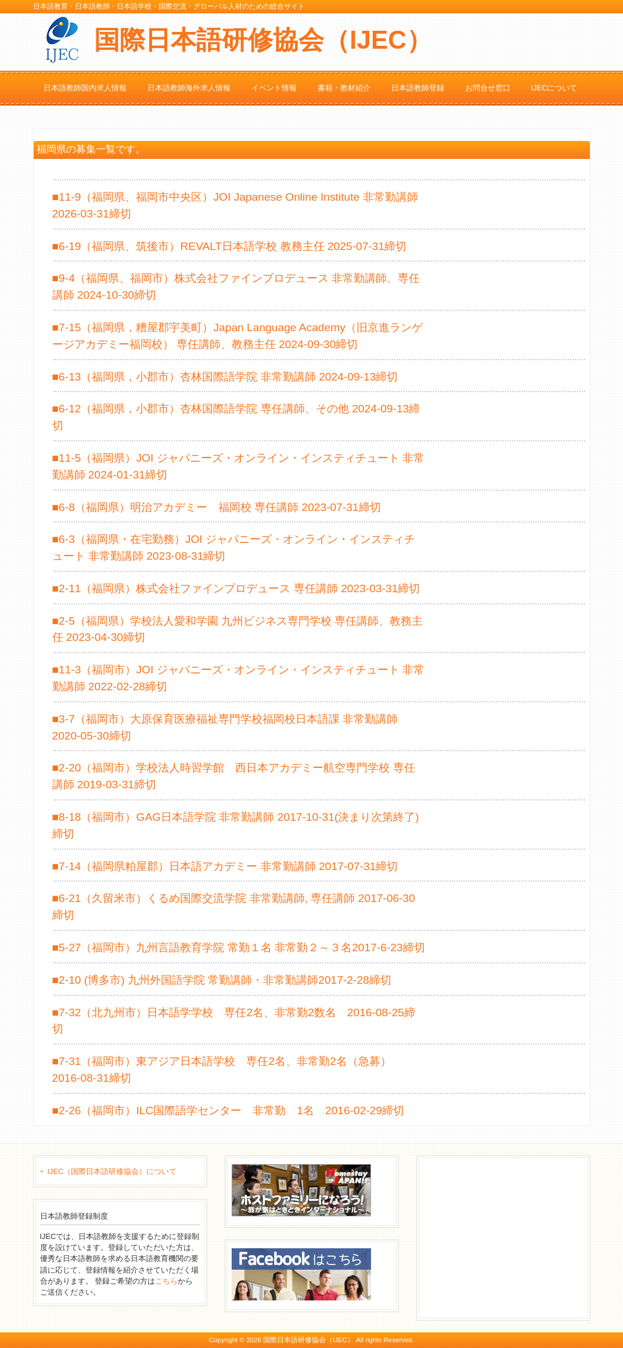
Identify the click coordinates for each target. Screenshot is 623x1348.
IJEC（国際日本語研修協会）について (112, 1171)
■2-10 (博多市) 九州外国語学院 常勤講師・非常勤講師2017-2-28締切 (221, 980)
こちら (166, 1281)
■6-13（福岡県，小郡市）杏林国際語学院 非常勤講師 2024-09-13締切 (225, 377)
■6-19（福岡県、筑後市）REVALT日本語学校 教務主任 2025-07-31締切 (229, 246)
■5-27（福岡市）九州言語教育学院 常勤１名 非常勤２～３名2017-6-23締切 (238, 947)
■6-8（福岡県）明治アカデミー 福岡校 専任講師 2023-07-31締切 (216, 507)
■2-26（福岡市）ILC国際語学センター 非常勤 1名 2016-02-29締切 (228, 1110)
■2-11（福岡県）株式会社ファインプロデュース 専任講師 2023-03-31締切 (236, 588)
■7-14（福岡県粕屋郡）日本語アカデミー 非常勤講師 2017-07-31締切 (225, 866)
